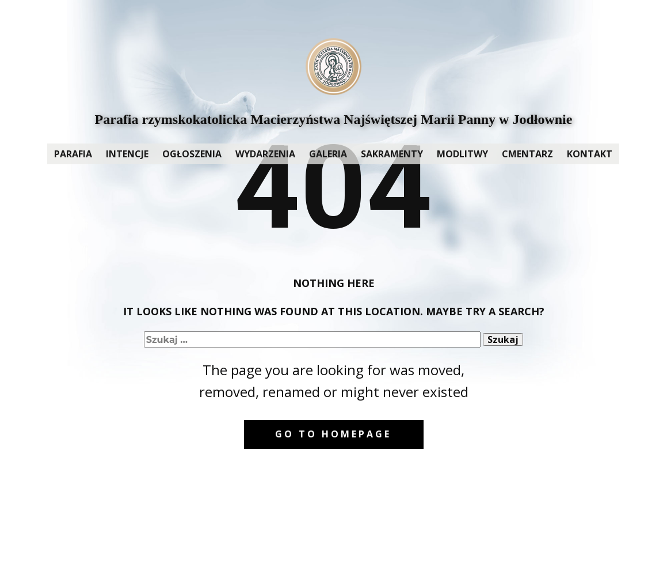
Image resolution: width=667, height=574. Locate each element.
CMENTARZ (527, 154)
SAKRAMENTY (392, 154)
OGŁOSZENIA (192, 154)
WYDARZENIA (265, 154)
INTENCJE (127, 154)
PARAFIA (73, 154)
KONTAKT (589, 154)
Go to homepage (333, 434)
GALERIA (328, 154)
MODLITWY (462, 154)
